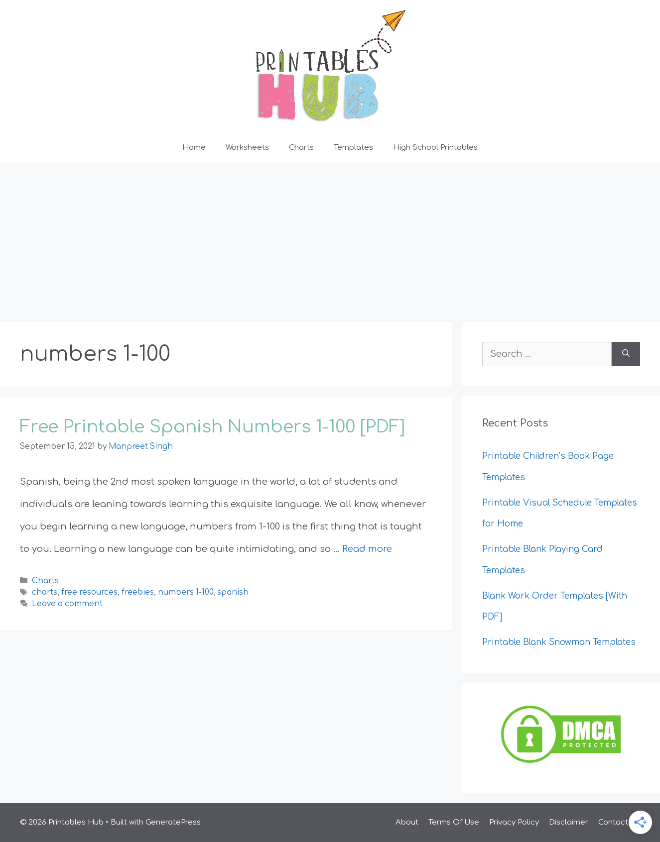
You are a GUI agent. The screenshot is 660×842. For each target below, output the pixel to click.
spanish (233, 592)
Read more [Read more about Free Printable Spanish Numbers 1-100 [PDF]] (367, 549)
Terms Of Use (453, 822)
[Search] (626, 354)
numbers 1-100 (185, 592)
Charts (301, 147)
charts (44, 592)
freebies (138, 592)
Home (194, 147)
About (407, 822)
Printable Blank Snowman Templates (559, 642)
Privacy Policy (514, 822)
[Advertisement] (330, 237)
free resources (89, 592)
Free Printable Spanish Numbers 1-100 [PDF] (212, 426)
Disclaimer (568, 822)
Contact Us (619, 822)
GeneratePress (173, 822)
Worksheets (247, 147)
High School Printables (435, 147)
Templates (353, 147)
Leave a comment (67, 604)
